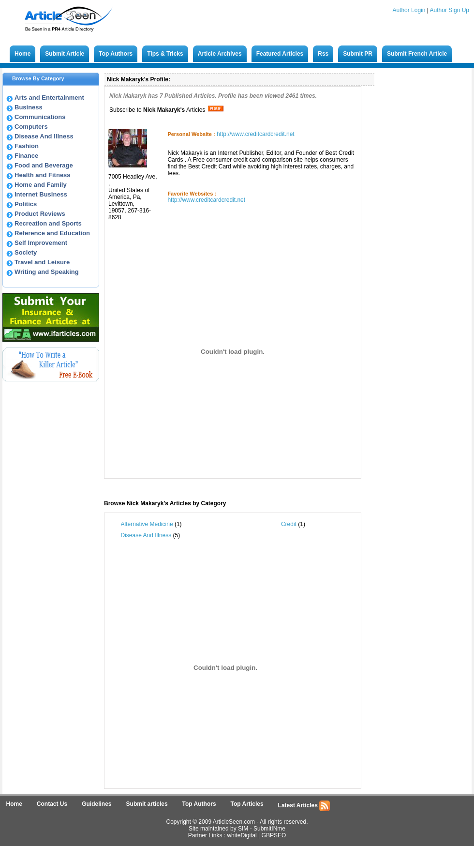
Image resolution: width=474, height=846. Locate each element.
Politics (26, 204)
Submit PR (357, 53)
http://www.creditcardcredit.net (256, 134)
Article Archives (220, 53)
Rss (323, 53)
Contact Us (52, 804)
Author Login (408, 10)
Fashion (27, 146)
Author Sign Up (449, 10)
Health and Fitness (43, 175)
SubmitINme (269, 828)
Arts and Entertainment (49, 97)
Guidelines (96, 804)
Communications (40, 117)
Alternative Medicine (147, 524)
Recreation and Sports (48, 223)
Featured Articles (280, 53)
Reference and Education (52, 233)
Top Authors (116, 53)
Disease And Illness (44, 136)
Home (22, 53)
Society (26, 252)
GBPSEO (274, 835)
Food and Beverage (44, 165)
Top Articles (247, 804)
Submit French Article (417, 53)
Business (29, 107)
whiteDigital (241, 835)
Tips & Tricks (165, 53)
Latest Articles (304, 806)
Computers (31, 126)
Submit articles (147, 804)
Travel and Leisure (42, 262)
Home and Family (41, 184)
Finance (26, 155)
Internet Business (41, 194)
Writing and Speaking (47, 271)
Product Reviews (40, 213)
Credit (288, 524)
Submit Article (64, 53)
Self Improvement (41, 242)
